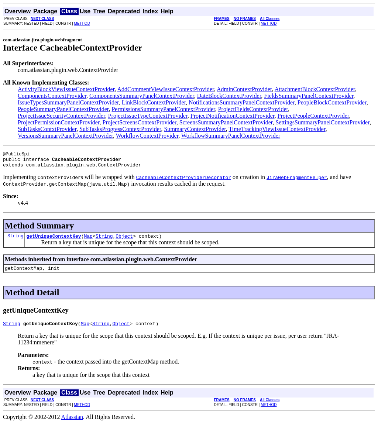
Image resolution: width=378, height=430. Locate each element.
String (15, 240)
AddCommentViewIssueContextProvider (165, 89)
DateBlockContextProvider (229, 96)
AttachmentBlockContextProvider (315, 89)
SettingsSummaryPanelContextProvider (322, 122)
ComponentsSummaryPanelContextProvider (141, 96)
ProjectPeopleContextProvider (313, 116)
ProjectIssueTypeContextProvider (148, 116)
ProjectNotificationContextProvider (232, 116)
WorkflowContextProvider (147, 136)
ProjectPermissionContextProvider (59, 122)
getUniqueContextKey (53, 240)
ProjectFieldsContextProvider (253, 109)
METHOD (82, 23)
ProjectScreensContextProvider (139, 122)
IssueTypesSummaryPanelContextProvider (68, 102)
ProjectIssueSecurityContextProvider (61, 116)
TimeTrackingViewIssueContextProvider (277, 129)
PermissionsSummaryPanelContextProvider (163, 109)
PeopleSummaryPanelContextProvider (63, 109)
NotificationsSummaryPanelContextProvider (241, 102)
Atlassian (72, 423)
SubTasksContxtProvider (47, 129)
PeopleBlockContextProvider (332, 102)
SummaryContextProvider (195, 129)
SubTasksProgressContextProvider (120, 129)
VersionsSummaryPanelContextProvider (65, 136)
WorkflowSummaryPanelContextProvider (230, 136)
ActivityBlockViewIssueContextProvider (66, 89)
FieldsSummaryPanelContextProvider (308, 96)
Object (124, 240)
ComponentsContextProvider (52, 96)
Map (88, 240)
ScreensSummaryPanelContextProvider (226, 122)
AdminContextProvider (244, 89)
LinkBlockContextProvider (154, 102)
